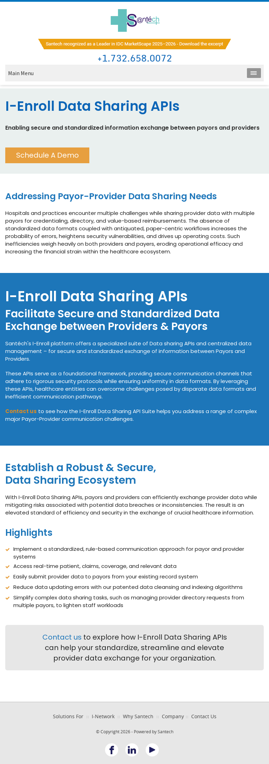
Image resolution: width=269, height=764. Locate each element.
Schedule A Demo (47, 155)
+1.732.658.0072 (134, 58)
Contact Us (203, 716)
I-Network (103, 716)
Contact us (62, 637)
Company (173, 716)
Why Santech (138, 716)
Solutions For (68, 716)
